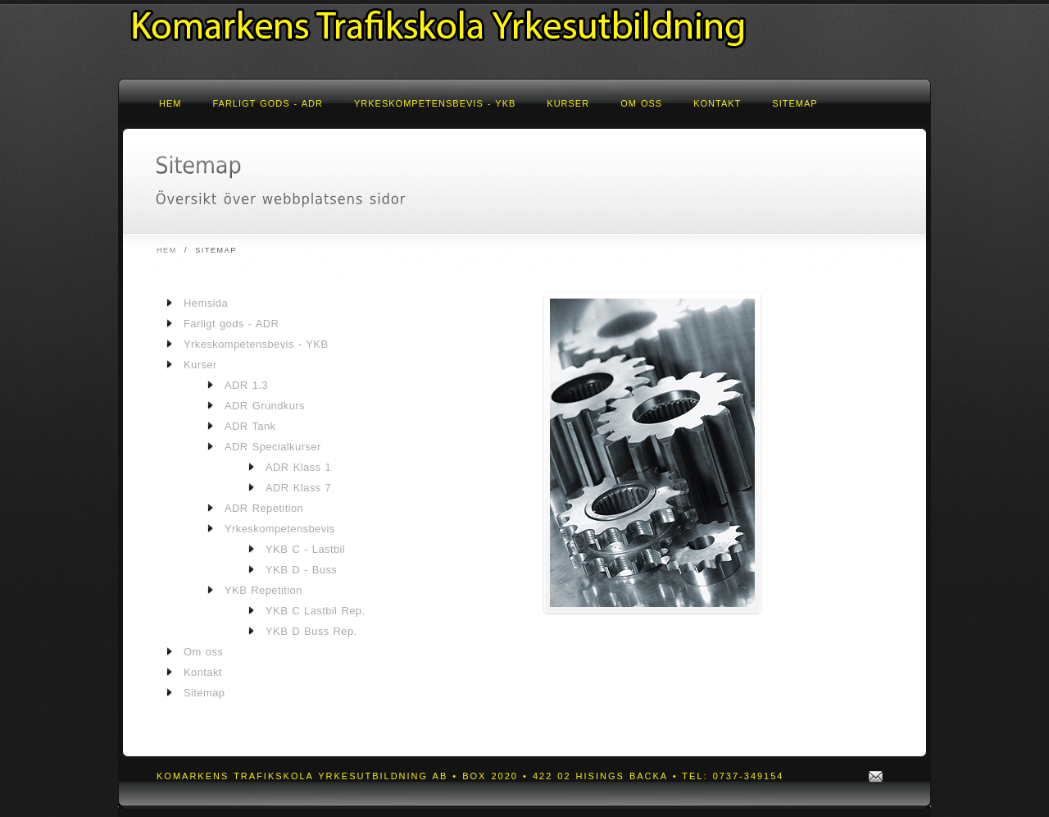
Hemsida (206, 303)
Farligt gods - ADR (267, 103)
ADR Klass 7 (298, 488)
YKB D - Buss (301, 570)
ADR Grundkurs (265, 405)
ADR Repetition (264, 508)
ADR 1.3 (246, 385)
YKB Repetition (263, 590)
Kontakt (717, 103)
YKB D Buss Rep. (311, 631)
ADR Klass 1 (298, 467)
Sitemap (794, 103)
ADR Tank (250, 426)
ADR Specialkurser (273, 446)
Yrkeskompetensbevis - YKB (434, 103)
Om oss (641, 103)
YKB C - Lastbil (305, 549)
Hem (170, 103)
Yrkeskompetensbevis (280, 529)
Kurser (568, 103)
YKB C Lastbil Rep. (315, 611)
